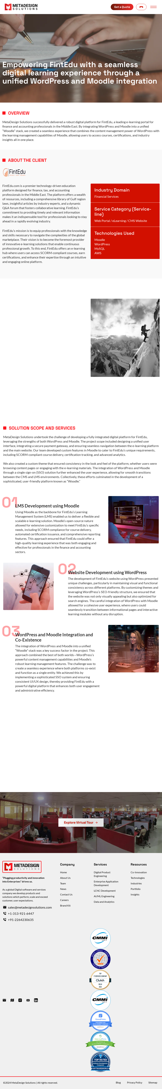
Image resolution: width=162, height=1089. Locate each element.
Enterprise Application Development (106, 883)
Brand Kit (65, 905)
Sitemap (152, 1082)
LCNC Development (105, 890)
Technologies (138, 877)
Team (63, 883)
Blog (118, 1082)
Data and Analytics (104, 901)
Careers (64, 899)
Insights (135, 894)
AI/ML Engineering (104, 896)
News (63, 888)
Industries (136, 883)
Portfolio (135, 888)
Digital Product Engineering (102, 874)
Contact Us (66, 894)
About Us (65, 877)
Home (63, 872)
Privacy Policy (134, 1082)
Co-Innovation (139, 872)
